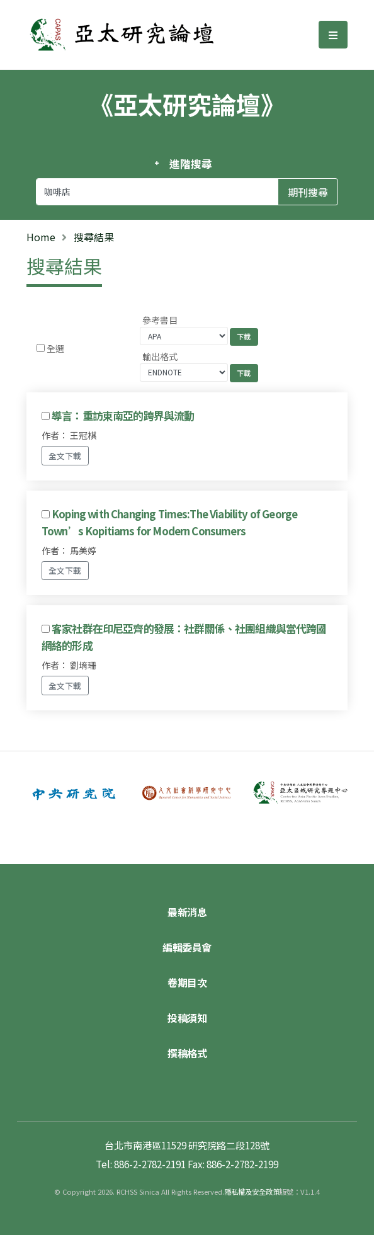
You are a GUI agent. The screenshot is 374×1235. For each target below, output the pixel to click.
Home (40, 236)
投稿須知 (187, 1017)
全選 (55, 348)
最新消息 (187, 911)
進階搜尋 (190, 163)
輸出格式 (160, 356)
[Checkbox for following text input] (41, 348)
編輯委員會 (187, 947)
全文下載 (64, 456)
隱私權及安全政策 (252, 1192)
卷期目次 (187, 982)
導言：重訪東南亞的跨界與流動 (123, 415)
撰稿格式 (187, 1053)
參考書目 (160, 320)
